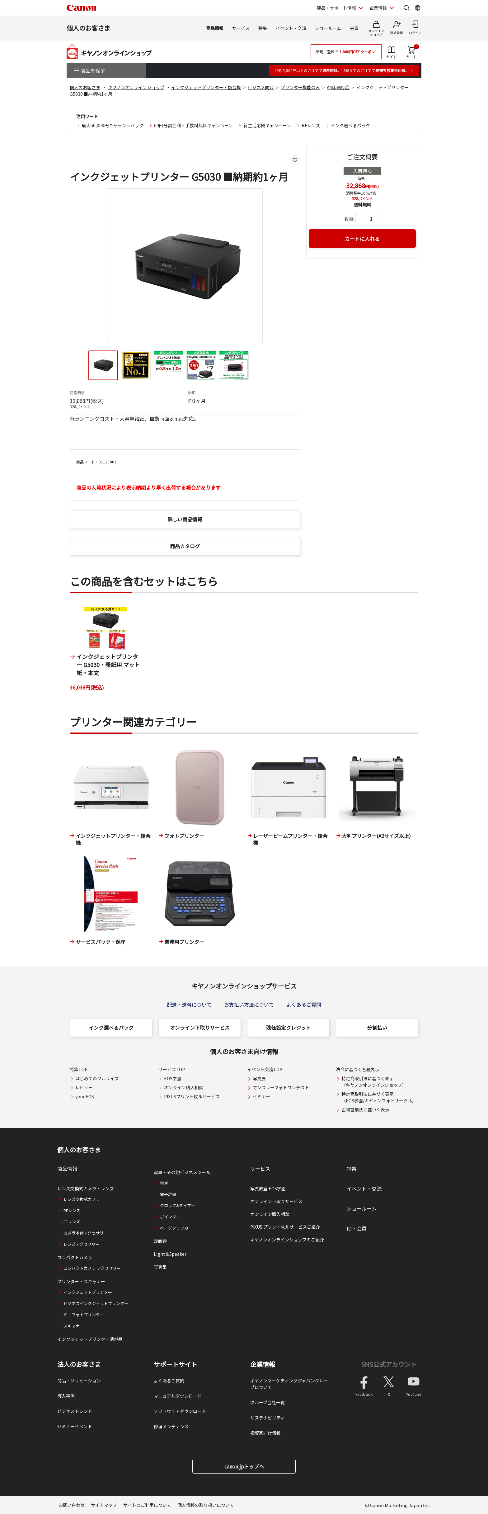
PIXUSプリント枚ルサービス (192, 1096)
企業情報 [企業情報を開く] (378, 8)
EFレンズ (71, 1222)
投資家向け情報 (265, 1433)
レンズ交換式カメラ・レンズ (85, 1188)
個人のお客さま (88, 27)
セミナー (261, 1096)
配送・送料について (189, 1004)
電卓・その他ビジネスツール (182, 1172)
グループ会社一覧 (267, 1402)
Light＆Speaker (170, 1254)
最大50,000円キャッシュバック (112, 125)
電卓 (164, 1183)
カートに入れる (362, 238)
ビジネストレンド (74, 1411)
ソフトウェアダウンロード (180, 1411)
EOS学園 (172, 1078)
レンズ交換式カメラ (81, 1199)
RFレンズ (311, 125)
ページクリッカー (176, 1228)
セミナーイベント (74, 1426)
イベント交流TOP (264, 1069)
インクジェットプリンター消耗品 (90, 1339)
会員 (354, 28)
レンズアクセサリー (81, 1244)
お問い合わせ (72, 1505)
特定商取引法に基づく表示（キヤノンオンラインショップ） (373, 1081)
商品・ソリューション (79, 1380)
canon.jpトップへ (244, 1466)
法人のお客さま (79, 1364)
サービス (241, 28)
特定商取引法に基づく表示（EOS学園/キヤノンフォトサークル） (378, 1097)
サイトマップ (104, 1505)
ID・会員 (357, 1228)
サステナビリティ (267, 1418)
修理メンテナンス (171, 1426)
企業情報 (262, 1364)
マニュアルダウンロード (178, 1396)
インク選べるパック (350, 125)
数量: (349, 219)
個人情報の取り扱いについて (205, 1505)
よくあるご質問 (303, 1004)
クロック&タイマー (177, 1205)
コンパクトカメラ (74, 1257)
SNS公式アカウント (389, 1364)
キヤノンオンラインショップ (136, 87)
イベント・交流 (291, 28)
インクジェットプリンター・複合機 (206, 87)
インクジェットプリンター (87, 1292)
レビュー (84, 1087)
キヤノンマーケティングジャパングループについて (289, 1383)
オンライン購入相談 (183, 1087)
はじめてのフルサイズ (97, 1078)
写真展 (259, 1078)
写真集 (160, 1267)
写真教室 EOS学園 (268, 1188)
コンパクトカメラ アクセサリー (92, 1268)
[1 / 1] (106, 651)
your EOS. (85, 1096)
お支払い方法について (249, 1004)
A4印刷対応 (338, 87)
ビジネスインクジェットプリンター (95, 1303)
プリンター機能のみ (300, 87)
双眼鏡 (160, 1241)
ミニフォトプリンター (83, 1315)
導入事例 (66, 1396)
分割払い (377, 1027)
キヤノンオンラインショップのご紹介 (287, 1239)
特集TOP (78, 1069)
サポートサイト (175, 1364)
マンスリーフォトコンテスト (281, 1087)
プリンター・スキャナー (81, 1281)
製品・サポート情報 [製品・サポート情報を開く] (336, 8)
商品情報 (214, 28)
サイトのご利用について (147, 1505)
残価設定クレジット (288, 1027)
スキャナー (73, 1326)
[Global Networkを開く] (417, 8)
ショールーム (328, 28)
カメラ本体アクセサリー (85, 1233)
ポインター (170, 1217)
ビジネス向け (261, 87)
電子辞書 (168, 1194)
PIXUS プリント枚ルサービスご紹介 (285, 1227)
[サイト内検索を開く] (406, 8)
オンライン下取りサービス (200, 1027)
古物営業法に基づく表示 (365, 1109)
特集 (262, 28)
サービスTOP (171, 1069)
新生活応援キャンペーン (267, 125)
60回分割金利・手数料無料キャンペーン (193, 125)
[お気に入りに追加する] (295, 160)
